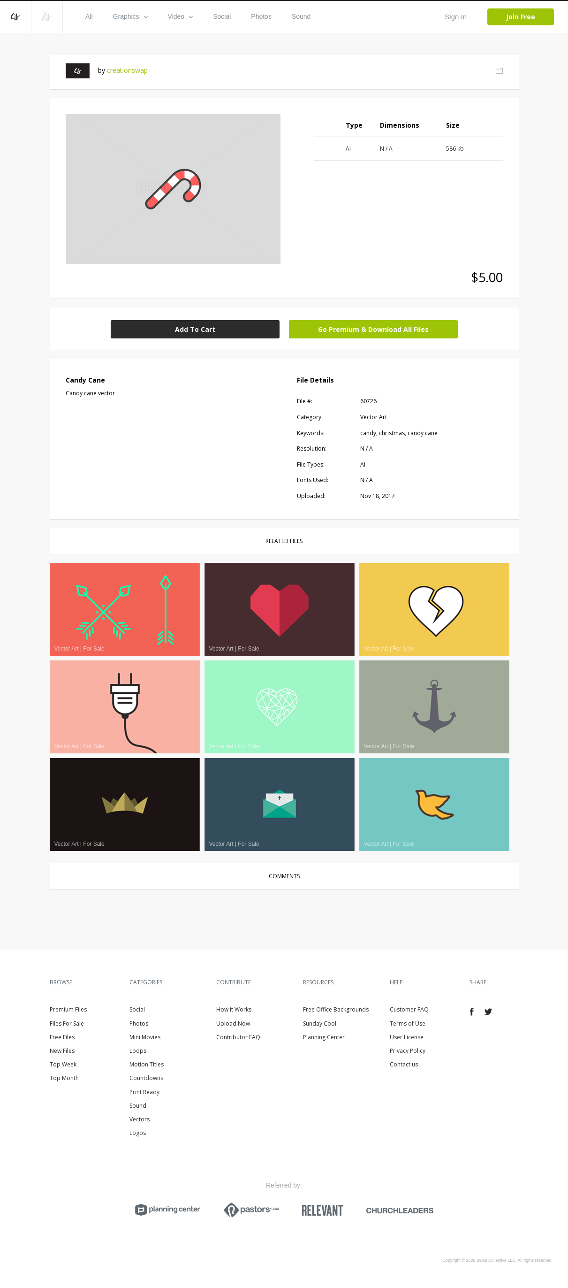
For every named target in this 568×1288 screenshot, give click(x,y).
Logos (137, 1133)
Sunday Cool (319, 1023)
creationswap (127, 70)
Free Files (62, 1037)
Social (222, 16)
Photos (261, 16)
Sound (301, 16)
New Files (62, 1051)
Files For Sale (67, 1023)
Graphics (130, 16)
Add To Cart (195, 329)
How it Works (233, 1009)
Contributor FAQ (238, 1037)
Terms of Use (407, 1023)
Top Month (64, 1078)
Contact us (404, 1064)
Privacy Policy (407, 1051)
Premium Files (68, 1009)
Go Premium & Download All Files (373, 329)
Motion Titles (146, 1064)
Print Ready (144, 1092)
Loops (137, 1051)
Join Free (520, 16)
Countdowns (146, 1078)
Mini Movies (144, 1037)
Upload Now (233, 1023)
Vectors (139, 1119)
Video (180, 16)
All (89, 16)
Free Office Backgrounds (336, 1009)
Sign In (456, 17)
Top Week (63, 1064)
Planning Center (324, 1037)
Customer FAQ (409, 1009)
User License (407, 1037)
